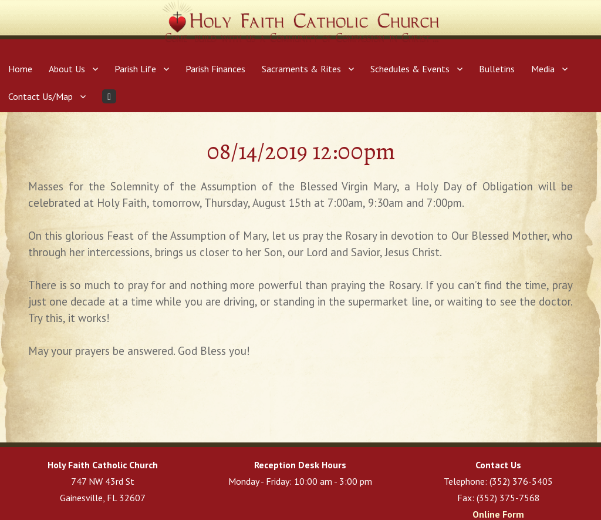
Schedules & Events (410, 69)
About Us (67, 69)
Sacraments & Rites (301, 69)
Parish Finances (215, 69)
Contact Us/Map (40, 96)
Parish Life (135, 69)
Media (543, 69)
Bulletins (497, 69)
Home (20, 69)
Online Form (498, 514)
